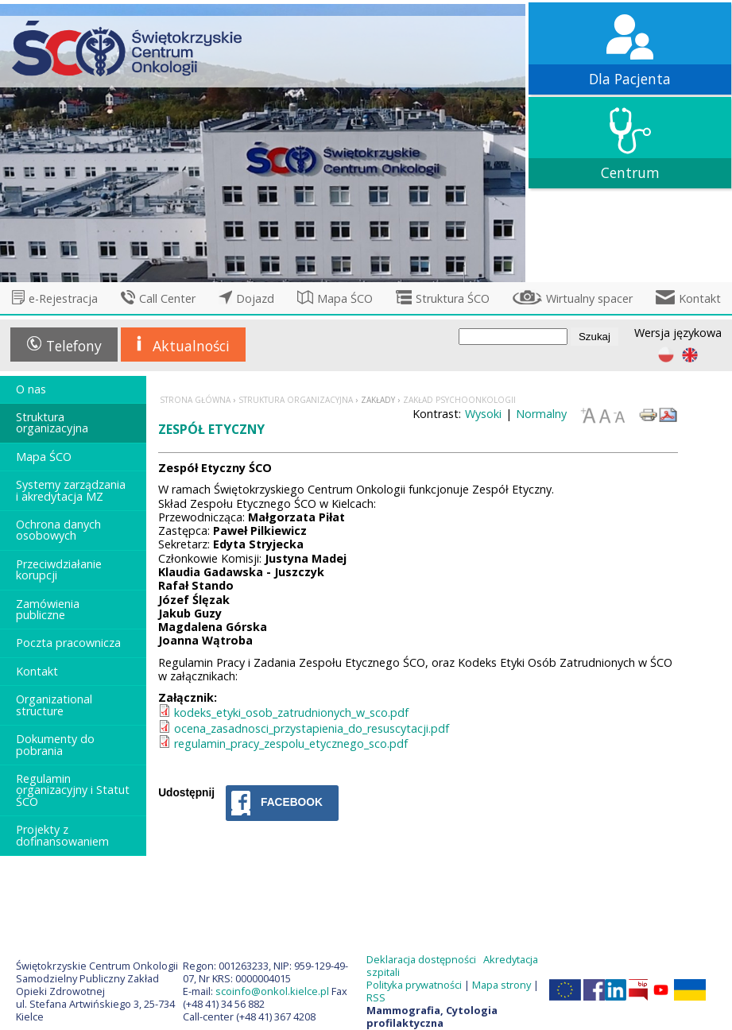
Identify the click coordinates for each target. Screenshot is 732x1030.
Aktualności (191, 345)
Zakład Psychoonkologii (459, 399)
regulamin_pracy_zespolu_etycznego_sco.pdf (291, 743)
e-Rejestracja (63, 298)
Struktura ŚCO (453, 298)
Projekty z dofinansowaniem (62, 835)
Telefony (74, 345)
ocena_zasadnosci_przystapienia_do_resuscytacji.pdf (311, 728)
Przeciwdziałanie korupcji (59, 569)
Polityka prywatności (414, 985)
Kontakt (700, 298)
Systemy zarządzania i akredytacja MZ (71, 490)
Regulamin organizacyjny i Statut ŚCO (73, 790)
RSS (375, 997)
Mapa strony (501, 985)
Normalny (541, 413)
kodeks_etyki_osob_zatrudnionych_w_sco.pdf (291, 712)
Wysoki (483, 413)
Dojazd (255, 298)
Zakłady (378, 399)
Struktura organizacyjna (52, 422)
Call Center (167, 298)
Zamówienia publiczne (47, 609)
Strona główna (195, 399)
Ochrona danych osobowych (58, 530)
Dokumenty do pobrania (55, 744)
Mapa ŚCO (345, 298)
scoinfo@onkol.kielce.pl (272, 991)
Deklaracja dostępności (421, 959)
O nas (31, 389)
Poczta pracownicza (68, 642)
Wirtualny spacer (589, 298)
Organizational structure (54, 704)
